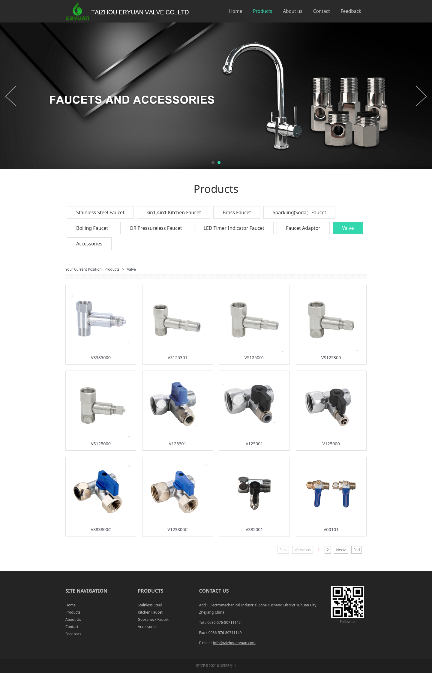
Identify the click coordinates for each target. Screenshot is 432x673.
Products (262, 11)
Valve (348, 228)
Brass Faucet (237, 212)
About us (292, 11)
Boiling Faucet (92, 228)
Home (235, 11)
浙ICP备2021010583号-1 (216, 665)
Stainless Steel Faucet (100, 212)
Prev (11, 95)
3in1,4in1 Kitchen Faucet (173, 212)
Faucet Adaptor (303, 228)
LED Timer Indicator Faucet (233, 228)
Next (421, 95)
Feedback (350, 11)
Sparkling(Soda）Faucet (299, 212)
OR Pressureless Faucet (156, 228)
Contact (321, 11)
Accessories (89, 243)
